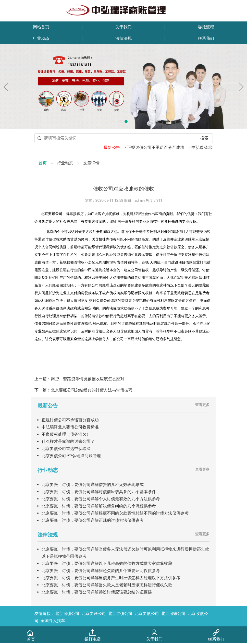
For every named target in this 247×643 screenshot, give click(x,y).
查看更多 (202, 405)
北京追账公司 (173, 613)
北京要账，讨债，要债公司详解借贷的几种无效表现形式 (93, 484)
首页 (43, 163)
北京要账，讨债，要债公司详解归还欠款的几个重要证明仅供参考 (101, 570)
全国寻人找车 (53, 620)
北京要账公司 (51, 214)
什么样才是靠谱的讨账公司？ (68, 441)
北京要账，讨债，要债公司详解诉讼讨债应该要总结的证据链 (97, 592)
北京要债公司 (146, 613)
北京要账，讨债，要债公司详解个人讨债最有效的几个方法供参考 (101, 498)
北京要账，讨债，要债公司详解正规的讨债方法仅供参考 (93, 520)
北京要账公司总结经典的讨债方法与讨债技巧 (91, 390)
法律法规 (123, 38)
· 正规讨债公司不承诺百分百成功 (160, 147)
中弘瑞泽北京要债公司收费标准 (70, 427)
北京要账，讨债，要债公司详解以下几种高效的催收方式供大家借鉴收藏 (107, 563)
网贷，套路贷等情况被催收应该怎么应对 (87, 378)
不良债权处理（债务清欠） (66, 434)
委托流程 (206, 27)
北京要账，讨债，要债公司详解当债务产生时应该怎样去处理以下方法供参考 (111, 577)
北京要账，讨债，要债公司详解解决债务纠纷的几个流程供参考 (99, 506)
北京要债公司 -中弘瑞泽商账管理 (71, 455)
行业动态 (41, 38)
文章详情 (91, 163)
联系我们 (206, 38)
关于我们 (123, 27)
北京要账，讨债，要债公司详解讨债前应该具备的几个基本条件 (99, 491)
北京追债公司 (67, 613)
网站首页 (41, 27)
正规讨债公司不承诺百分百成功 (70, 420)
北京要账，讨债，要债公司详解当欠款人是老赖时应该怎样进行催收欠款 (107, 584)
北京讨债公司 (120, 613)
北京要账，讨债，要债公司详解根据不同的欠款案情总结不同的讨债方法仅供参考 (115, 513)
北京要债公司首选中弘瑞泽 (66, 448)
